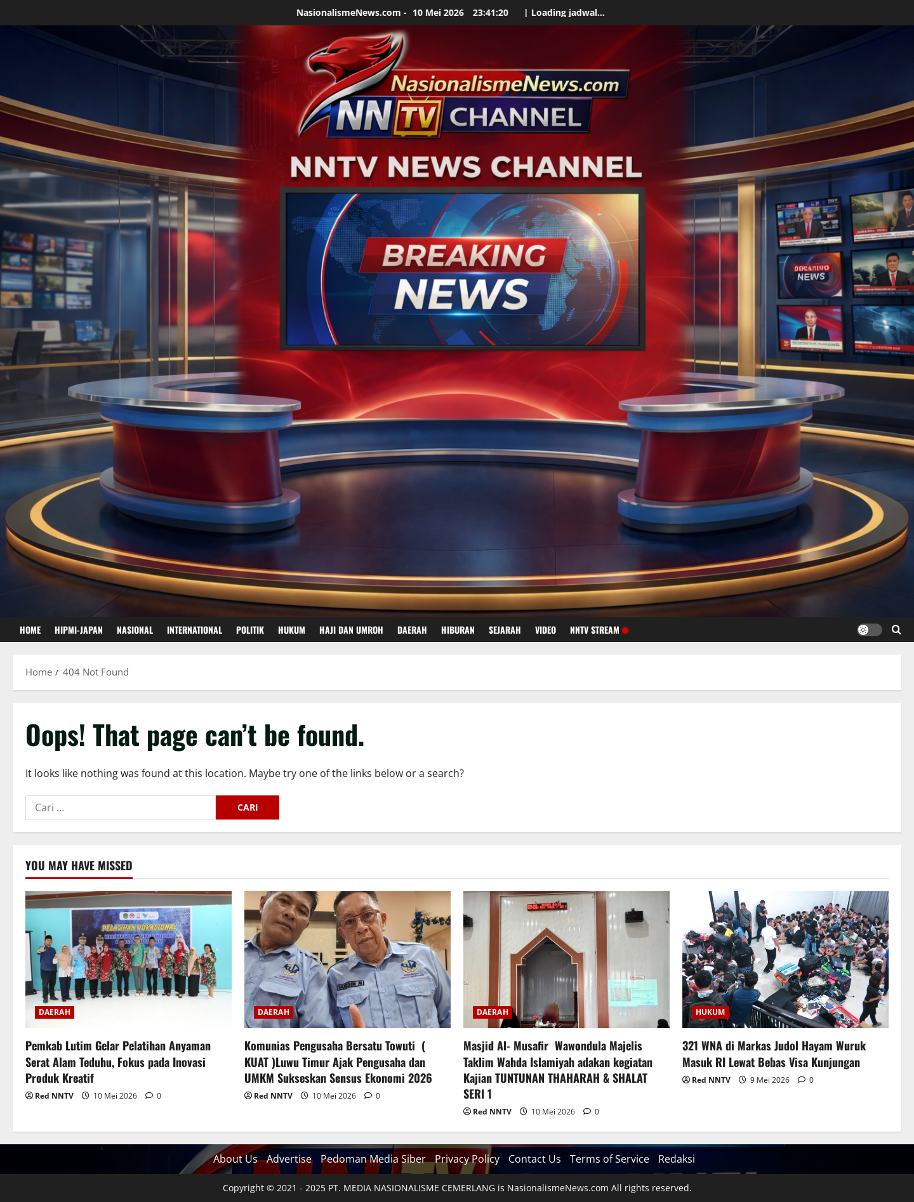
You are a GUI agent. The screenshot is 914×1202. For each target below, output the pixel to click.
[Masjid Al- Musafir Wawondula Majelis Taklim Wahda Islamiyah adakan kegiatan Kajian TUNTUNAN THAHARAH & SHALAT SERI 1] (566, 960)
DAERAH (412, 629)
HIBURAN (458, 629)
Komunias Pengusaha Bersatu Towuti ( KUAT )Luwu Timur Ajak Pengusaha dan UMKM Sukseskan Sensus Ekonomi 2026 (338, 1061)
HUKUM (291, 629)
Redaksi (676, 1159)
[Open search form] (896, 629)
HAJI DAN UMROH (351, 629)
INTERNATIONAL (194, 629)
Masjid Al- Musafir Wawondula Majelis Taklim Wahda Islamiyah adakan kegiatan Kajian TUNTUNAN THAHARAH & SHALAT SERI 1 (557, 1069)
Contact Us (534, 1159)
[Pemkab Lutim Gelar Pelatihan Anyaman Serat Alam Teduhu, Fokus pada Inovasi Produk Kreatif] (128, 960)
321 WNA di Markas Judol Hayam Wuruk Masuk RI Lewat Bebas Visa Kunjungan (774, 1053)
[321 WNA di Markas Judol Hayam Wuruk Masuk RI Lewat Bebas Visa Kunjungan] (785, 960)
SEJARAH (505, 629)
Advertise (289, 1159)
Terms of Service (609, 1159)
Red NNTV (54, 1095)
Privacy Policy (467, 1159)
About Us (235, 1159)
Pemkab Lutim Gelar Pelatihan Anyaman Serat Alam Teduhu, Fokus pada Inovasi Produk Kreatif (118, 1061)
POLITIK (250, 629)
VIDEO (545, 629)
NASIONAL (135, 629)
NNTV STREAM (599, 629)
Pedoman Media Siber (373, 1159)
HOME (30, 629)
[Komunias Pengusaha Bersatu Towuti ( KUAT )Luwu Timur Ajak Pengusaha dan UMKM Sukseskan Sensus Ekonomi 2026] (347, 960)
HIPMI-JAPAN (79, 629)
